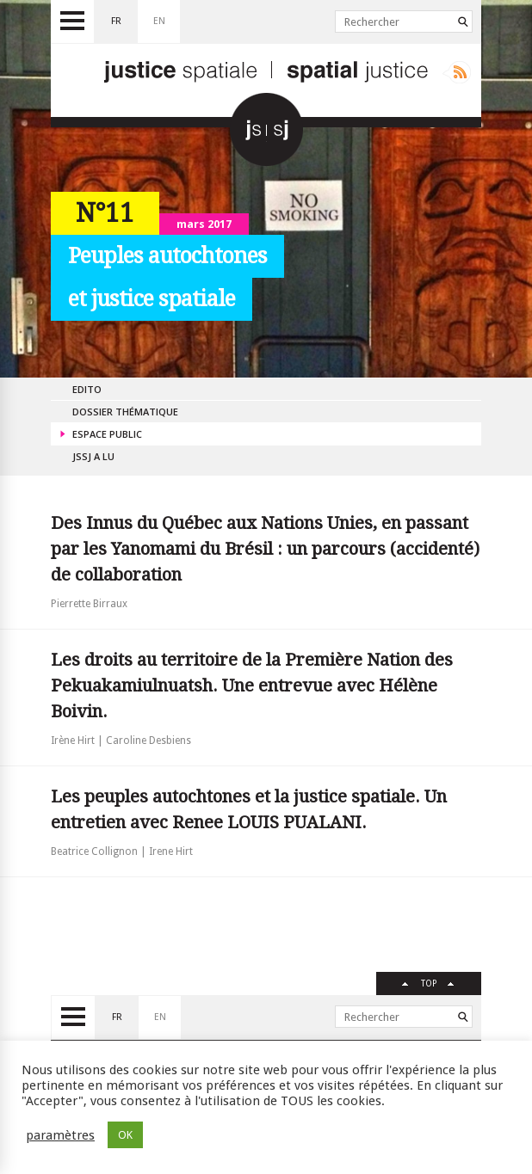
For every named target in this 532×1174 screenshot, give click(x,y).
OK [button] (125, 1134)
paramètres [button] (60, 1135)
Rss (456, 72)
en (159, 21)
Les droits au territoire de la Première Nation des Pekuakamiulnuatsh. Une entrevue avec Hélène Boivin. (252, 685)
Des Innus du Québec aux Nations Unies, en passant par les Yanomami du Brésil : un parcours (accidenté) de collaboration (265, 549)
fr (116, 21)
